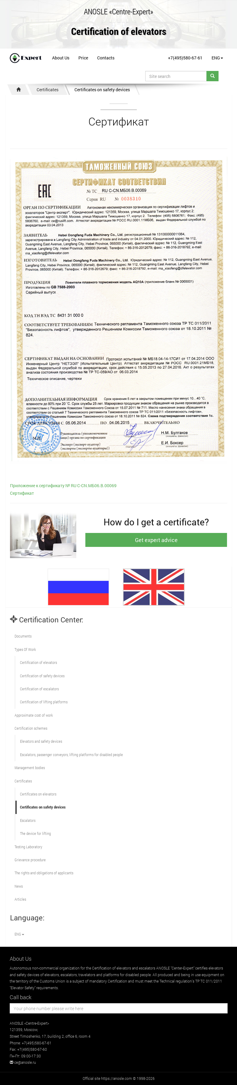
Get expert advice (156, 540)
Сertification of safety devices (42, 675)
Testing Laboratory (28, 846)
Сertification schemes (31, 728)
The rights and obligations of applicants (44, 873)
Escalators (27, 820)
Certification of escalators (39, 689)
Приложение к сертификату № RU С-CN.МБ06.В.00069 (63, 485)
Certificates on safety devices (102, 89)
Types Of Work (25, 649)
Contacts (105, 58)
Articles (20, 899)
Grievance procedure (30, 859)
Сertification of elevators (38, 662)
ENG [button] (217, 58)
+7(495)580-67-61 (185, 58)
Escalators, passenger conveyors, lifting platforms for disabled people (71, 754)
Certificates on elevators (38, 794)
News (19, 886)
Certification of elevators (118, 32)
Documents (23, 636)
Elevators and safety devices (41, 741)
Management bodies (30, 767)
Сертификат (22, 493)
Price (83, 58)
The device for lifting (35, 833)
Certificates (47, 89)
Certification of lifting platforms (43, 702)
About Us (60, 58)
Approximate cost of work (34, 715)
